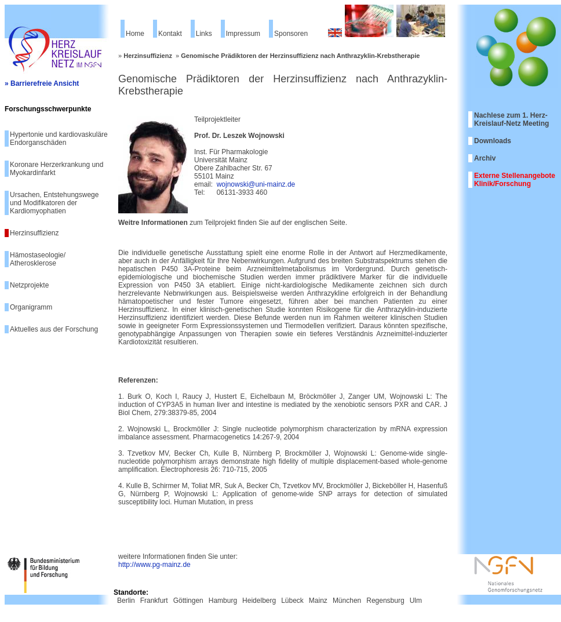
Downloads (492, 141)
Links (204, 34)
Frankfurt (154, 600)
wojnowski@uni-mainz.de (256, 184)
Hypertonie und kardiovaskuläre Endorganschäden (59, 138)
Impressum (243, 34)
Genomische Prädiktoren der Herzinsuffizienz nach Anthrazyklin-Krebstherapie (300, 55)
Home (135, 34)
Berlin (126, 600)
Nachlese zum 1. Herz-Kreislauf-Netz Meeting (511, 119)
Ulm (416, 600)
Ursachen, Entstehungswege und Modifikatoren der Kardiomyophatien (54, 203)
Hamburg (223, 600)
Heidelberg (259, 600)
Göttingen (188, 600)
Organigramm (31, 307)
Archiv (485, 158)
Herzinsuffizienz (34, 233)
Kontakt (170, 34)
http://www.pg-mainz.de (154, 565)
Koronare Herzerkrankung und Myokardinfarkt (56, 169)
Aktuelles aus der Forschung (54, 329)
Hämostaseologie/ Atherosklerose (37, 259)
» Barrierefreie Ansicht (42, 83)
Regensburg (385, 600)
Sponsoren (291, 34)
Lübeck (292, 600)
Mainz (318, 600)
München (347, 600)
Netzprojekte (29, 285)
